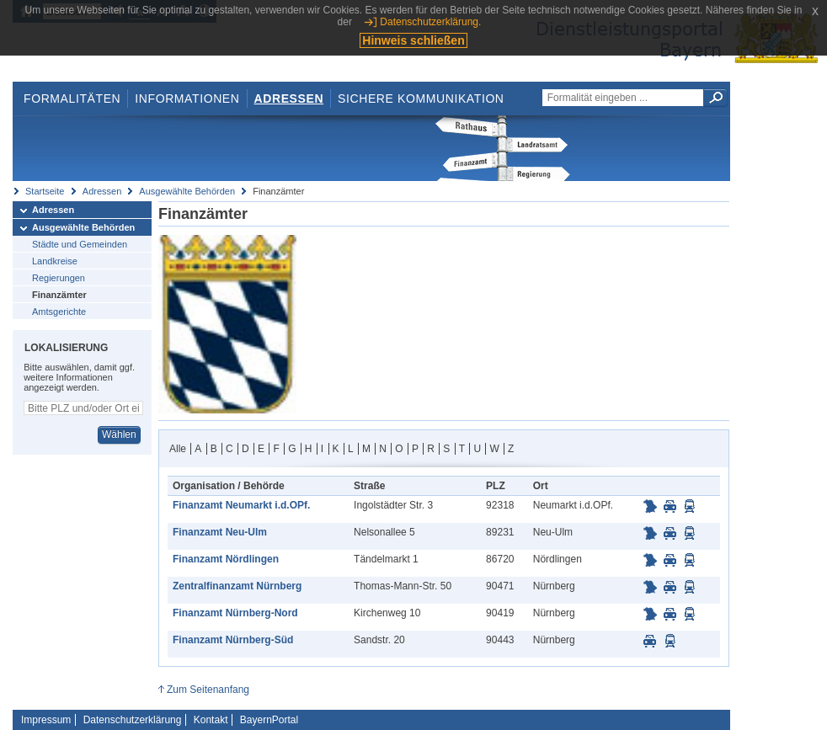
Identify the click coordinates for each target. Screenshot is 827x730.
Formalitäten (72, 98)
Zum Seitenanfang (208, 689)
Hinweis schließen (413, 40)
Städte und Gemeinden (79, 244)
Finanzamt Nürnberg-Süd (233, 640)
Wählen (119, 434)
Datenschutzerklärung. (430, 22)
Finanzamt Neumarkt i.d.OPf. (241, 505)
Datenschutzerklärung (132, 720)
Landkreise (54, 261)
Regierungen (58, 278)
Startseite (44, 191)
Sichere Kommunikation (421, 98)
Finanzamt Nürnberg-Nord (235, 613)
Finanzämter (59, 295)
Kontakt (211, 720)
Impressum (46, 720)
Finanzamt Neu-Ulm (220, 532)
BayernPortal (269, 720)
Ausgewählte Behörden (187, 191)
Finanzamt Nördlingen (226, 559)
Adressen (289, 98)
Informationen (187, 98)
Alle (177, 449)
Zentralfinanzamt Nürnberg (237, 586)
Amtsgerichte (59, 311)
